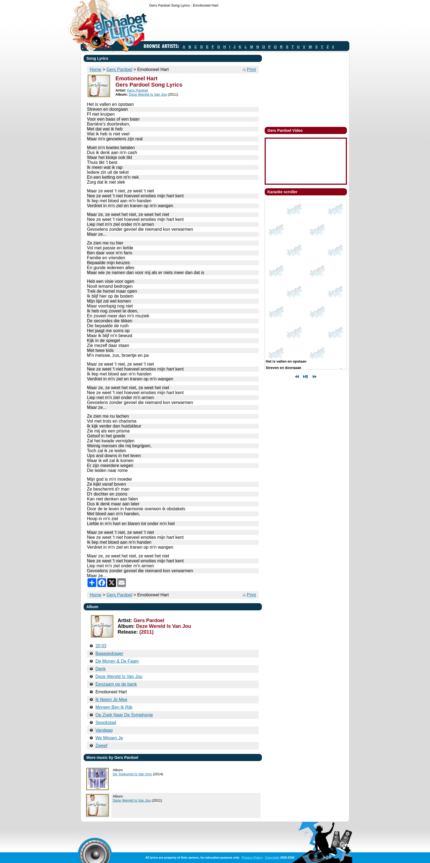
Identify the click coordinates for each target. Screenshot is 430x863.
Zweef (101, 745)
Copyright (272, 857)
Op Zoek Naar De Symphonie (124, 715)
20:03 (100, 645)
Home (95, 69)
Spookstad (105, 722)
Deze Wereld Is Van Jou (148, 94)
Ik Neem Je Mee (111, 699)
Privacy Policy (252, 857)
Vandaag (104, 730)
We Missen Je (109, 738)
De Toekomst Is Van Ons (132, 774)
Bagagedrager (109, 653)
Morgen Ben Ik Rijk (113, 707)
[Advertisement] (249, 25)
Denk (100, 669)
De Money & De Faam (117, 661)
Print (251, 69)
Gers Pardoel (119, 69)
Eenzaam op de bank (116, 684)
